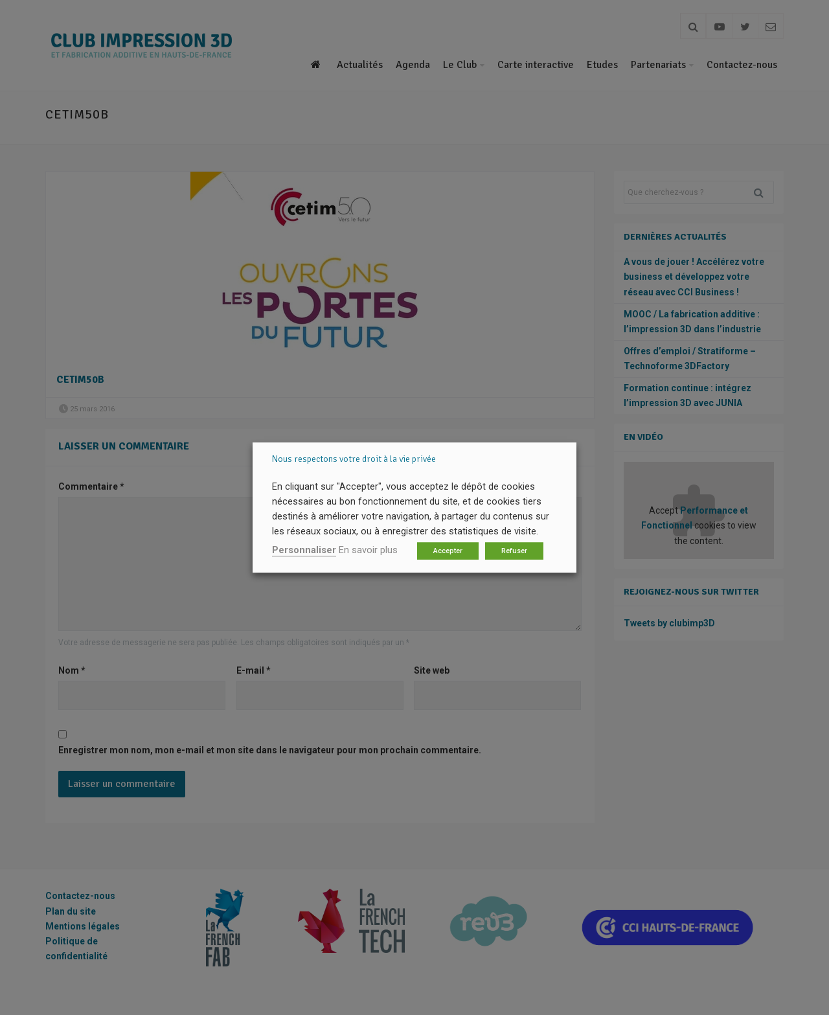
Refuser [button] (514, 551)
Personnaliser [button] (304, 550)
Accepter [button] (447, 551)
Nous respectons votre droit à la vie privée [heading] (354, 458)
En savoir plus (368, 550)
